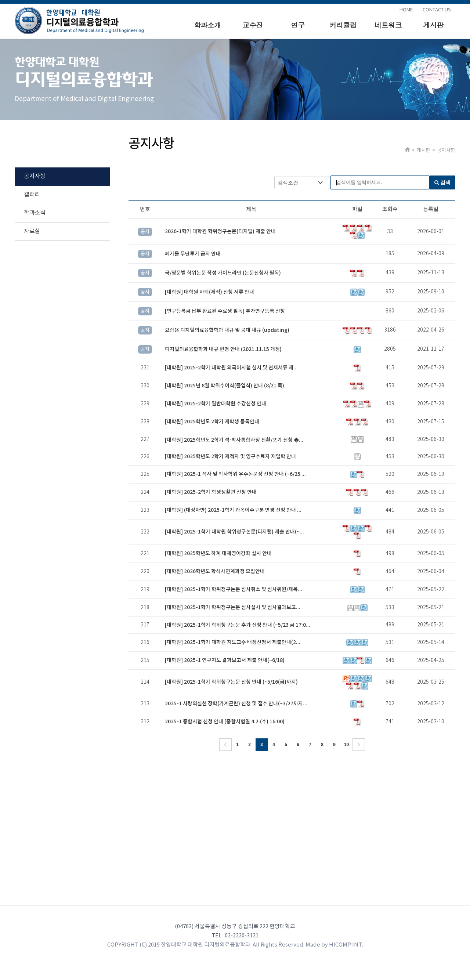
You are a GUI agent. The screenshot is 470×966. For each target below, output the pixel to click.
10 (346, 744)
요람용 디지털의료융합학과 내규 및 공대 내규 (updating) (227, 330)
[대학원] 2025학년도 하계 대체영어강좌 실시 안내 (218, 553)
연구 (298, 25)
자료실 (32, 231)
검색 (445, 182)
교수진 (252, 25)
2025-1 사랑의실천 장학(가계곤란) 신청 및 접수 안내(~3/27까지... (236, 704)
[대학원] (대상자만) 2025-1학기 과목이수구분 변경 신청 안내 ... (233, 510)
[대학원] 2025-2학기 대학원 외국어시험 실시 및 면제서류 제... (231, 368)
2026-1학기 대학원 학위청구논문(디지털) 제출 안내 (220, 231)
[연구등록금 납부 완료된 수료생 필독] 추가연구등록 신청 (225, 311)
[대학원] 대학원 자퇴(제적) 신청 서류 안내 (209, 292)
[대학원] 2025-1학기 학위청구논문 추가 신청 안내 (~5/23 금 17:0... (237, 625)
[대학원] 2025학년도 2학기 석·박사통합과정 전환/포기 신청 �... (234, 440)
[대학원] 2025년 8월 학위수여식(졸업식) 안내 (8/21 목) (224, 386)
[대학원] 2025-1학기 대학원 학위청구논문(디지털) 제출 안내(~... (234, 532)
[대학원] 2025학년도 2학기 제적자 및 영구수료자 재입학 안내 (230, 456)
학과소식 (34, 213)
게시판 (433, 25)
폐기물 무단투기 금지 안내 (193, 254)
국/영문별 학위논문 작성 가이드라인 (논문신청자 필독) (223, 273)
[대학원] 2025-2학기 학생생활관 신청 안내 (211, 492)
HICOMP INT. (346, 945)
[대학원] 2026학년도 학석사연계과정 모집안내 (215, 571)
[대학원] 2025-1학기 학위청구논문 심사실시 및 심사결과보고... (232, 607)
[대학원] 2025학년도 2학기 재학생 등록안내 (212, 422)
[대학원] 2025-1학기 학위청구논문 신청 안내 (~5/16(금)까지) (231, 682)
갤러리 (32, 194)
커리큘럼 (343, 25)
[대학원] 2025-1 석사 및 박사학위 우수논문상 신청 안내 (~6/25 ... (235, 474)
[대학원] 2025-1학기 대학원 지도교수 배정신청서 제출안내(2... (232, 642)
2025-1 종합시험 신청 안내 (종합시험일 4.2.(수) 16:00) (225, 722)
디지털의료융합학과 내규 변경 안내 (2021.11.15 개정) (223, 349)
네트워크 (388, 25)
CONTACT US (437, 10)
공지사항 (34, 176)
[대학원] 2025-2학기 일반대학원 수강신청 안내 (215, 404)
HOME (406, 10)
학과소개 (207, 25)
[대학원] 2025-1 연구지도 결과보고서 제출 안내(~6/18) (225, 660)
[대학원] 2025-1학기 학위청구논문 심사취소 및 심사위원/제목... (233, 589)
